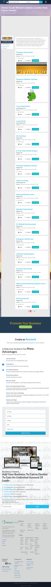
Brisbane (32, 537)
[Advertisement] (25, 25)
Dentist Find (30, 530)
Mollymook (22, 552)
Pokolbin (32, 552)
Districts (4, 545)
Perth (21, 539)
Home (3, 13)
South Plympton (6, 44)
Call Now (27, 60)
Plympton (4, 48)
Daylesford (37, 545)
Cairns (26, 544)
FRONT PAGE (5, 571)
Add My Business (25, 327)
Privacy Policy (17, 577)
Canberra (37, 539)
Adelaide (37, 537)
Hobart (31, 539)
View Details (35, 60)
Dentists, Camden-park (11, 13)
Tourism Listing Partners (30, 525)
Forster (36, 544)
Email (20, 60)
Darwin (26, 539)
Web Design (17, 573)
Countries (4, 539)
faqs (19, 575)
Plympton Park (5, 46)
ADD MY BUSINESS (6, 569)
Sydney (22, 537)
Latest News (17, 571)
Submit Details (25, 433)
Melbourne (27, 537)
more (33, 311)
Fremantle (37, 547)
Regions (4, 541)
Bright (21, 544)
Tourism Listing (29, 561)
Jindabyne (32, 540)
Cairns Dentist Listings (25, 585)
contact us (16, 563)
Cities (3, 543)
